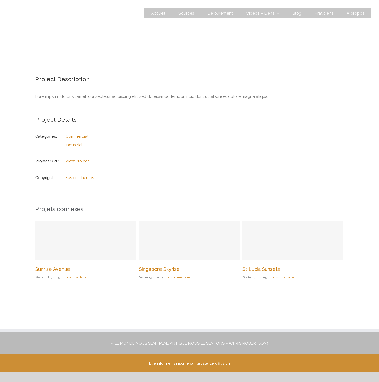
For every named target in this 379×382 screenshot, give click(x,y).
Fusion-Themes (80, 177)
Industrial (74, 144)
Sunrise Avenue (52, 269)
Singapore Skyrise (159, 269)
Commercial (77, 136)
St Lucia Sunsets (261, 269)
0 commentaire (75, 277)
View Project (77, 161)
